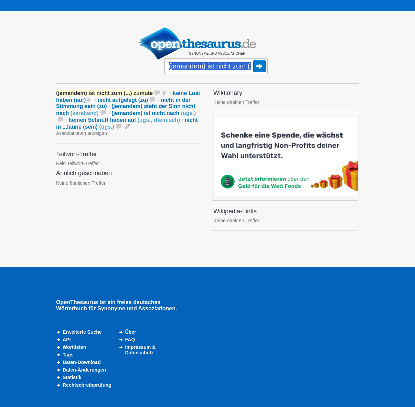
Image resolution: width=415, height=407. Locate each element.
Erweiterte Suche (82, 332)
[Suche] (216, 66)
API (67, 339)
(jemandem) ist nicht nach (153, 113)
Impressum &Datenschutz (140, 349)
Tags (68, 354)
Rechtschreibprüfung (87, 385)
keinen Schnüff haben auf (124, 120)
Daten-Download (81, 362)
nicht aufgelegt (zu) (123, 100)
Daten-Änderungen (84, 370)
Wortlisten (74, 347)
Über (130, 332)
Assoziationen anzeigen (81, 133)
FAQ (130, 339)
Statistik (72, 377)
